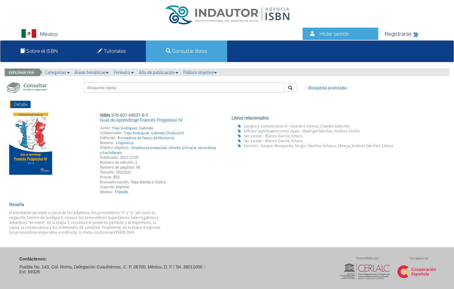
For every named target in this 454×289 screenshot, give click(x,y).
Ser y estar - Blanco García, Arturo (273, 136)
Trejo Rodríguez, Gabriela (132, 128)
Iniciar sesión (334, 34)
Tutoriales (111, 51)
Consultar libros (186, 51)
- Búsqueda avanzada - (327, 87)
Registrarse (397, 34)
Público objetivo (200, 72)
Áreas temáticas (91, 72)
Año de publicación (158, 72)
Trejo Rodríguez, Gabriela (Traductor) (154, 133)
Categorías (57, 72)
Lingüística (125, 143)
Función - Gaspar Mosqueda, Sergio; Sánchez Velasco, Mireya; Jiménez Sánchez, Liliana (318, 145)
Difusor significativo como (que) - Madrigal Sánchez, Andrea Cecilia (302, 131)
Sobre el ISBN (39, 51)
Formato (124, 72)
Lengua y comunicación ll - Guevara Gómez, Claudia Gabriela (296, 126)
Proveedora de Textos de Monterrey (146, 138)
